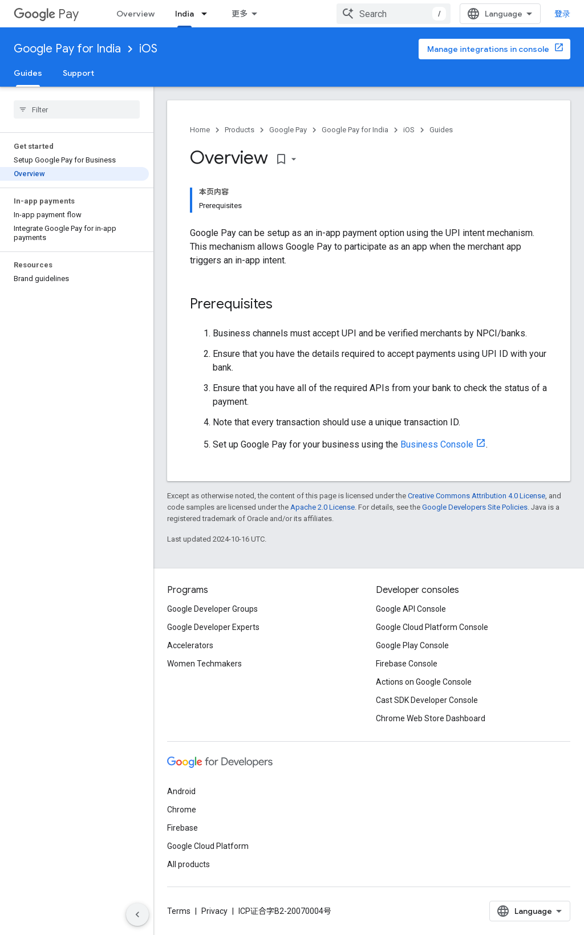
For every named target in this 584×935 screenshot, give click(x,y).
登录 (562, 13)
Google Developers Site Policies (475, 507)
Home (200, 129)
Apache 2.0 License (322, 507)
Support (78, 73)
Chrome (181, 809)
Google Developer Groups (212, 608)
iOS (148, 49)
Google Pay (288, 129)
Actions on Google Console (424, 681)
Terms (178, 911)
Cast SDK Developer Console (427, 700)
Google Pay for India (67, 49)
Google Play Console (412, 645)
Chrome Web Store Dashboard (430, 718)
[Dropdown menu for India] (207, 13)
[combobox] (393, 13)
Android (181, 791)
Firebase (182, 827)
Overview (135, 14)
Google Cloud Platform (208, 846)
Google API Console (411, 608)
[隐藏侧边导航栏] (137, 914)
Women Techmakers (204, 663)
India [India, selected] (184, 14)
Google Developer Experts (213, 627)
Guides (441, 129)
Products (239, 129)
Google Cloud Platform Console (432, 627)
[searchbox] (77, 109)
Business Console (436, 444)
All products (188, 864)
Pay (46, 14)
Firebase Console (406, 663)
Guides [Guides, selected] (28, 73)
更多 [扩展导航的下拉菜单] (240, 14)
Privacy (214, 911)
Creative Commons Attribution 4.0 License (476, 495)
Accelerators (190, 645)
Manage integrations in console (488, 49)
